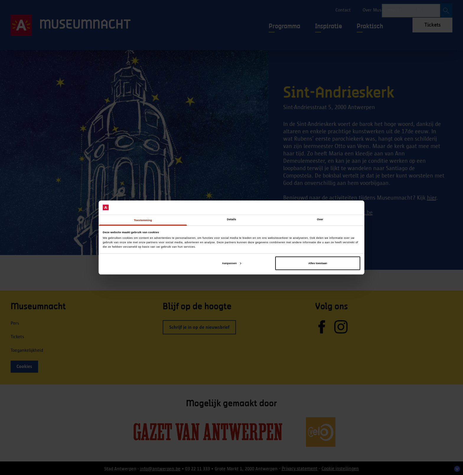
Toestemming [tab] (143, 220)
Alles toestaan (317, 263)
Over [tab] (320, 219)
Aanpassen (231, 263)
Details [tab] (231, 219)
